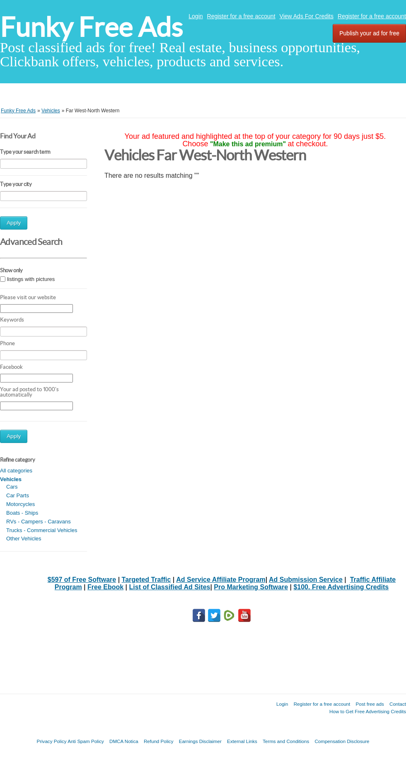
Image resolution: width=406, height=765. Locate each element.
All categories (16, 470)
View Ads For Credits (307, 16)
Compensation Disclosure (341, 741)
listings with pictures (31, 279)
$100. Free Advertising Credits (341, 587)
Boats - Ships (22, 513)
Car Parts (17, 495)
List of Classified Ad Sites (169, 587)
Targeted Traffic (146, 579)
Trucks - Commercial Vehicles (41, 530)
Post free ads (369, 704)
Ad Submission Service (306, 579)
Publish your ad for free (369, 33)
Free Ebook (105, 587)
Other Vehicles (23, 538)
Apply (14, 223)
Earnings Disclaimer (200, 741)
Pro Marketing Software (251, 587)
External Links (242, 741)
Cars (11, 487)
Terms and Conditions (286, 741)
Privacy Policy (51, 741)
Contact (397, 704)
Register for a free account (241, 16)
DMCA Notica (123, 741)
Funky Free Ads (91, 27)
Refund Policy (159, 741)
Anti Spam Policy (86, 741)
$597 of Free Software (82, 579)
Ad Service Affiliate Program (220, 579)
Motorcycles (20, 504)
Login (195, 16)
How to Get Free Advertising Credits (367, 711)
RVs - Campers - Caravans (38, 521)
